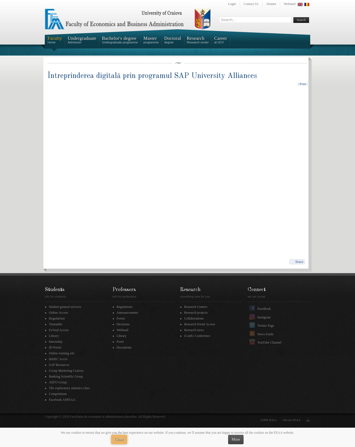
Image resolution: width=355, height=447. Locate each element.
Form (120, 342)
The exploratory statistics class (69, 388)
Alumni (271, 4)
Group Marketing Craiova (66, 371)
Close (119, 439)
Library (54, 336)
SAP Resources (59, 365)
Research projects (196, 313)
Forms (121, 318)
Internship (55, 342)
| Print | (302, 84)
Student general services (65, 307)
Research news (194, 330)
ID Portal (55, 347)
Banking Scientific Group (66, 376)
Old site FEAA (292, 420)
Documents (124, 347)
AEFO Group (58, 382)
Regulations (57, 318)
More (236, 439)
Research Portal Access (199, 324)
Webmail (290, 4)
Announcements (127, 313)
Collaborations (194, 318)
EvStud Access (59, 330)
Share (299, 261)
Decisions (123, 324)
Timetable (55, 324)
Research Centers (195, 307)
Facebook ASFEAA (62, 400)
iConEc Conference (197, 336)
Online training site (62, 353)
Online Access (58, 313)
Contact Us (251, 4)
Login (232, 4)
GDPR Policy (268, 420)
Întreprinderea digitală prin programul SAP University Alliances (152, 76)
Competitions (58, 394)
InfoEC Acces (58, 359)
